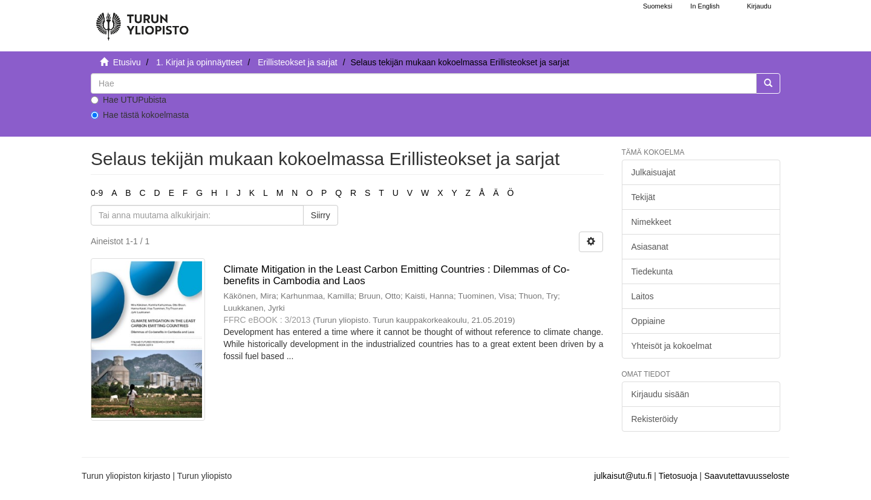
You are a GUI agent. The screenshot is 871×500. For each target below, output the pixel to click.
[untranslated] (424, 83)
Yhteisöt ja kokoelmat (671, 346)
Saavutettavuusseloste (746, 476)
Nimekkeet (651, 222)
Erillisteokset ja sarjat (298, 62)
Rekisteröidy (654, 419)
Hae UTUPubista (128, 100)
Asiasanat (649, 247)
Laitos (642, 296)
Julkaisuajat (653, 172)
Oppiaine (648, 321)
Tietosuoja (678, 476)
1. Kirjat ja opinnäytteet (199, 62)
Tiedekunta (652, 271)
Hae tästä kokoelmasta (140, 115)
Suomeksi (657, 6)
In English (704, 6)
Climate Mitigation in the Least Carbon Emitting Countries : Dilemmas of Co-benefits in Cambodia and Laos (396, 275)
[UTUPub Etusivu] (142, 21)
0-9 (97, 193)
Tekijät (643, 197)
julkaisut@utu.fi (622, 476)
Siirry (320, 215)
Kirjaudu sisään (660, 394)
